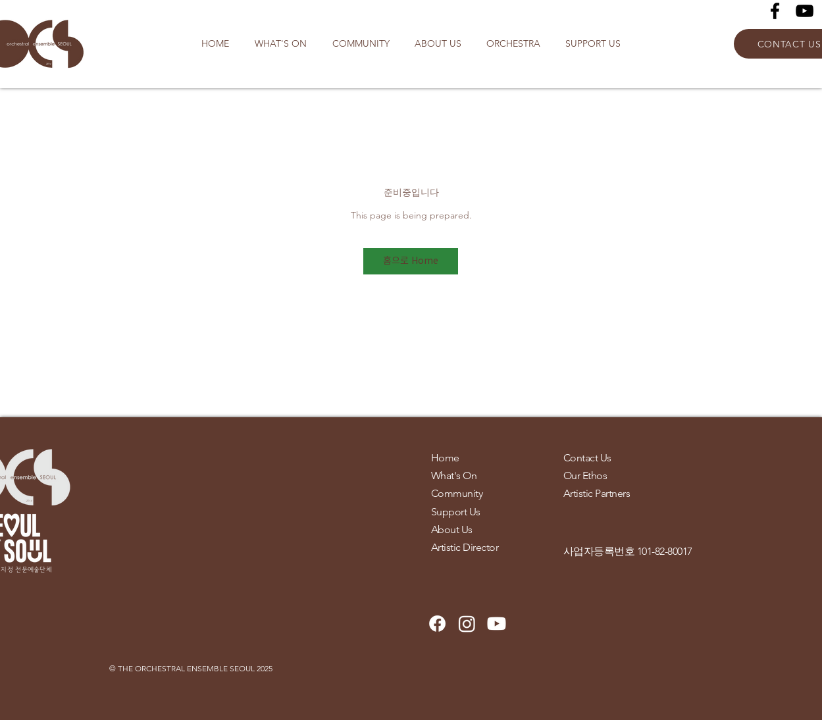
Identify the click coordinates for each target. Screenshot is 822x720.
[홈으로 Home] (410, 261)
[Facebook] (775, 11)
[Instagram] (467, 623)
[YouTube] (804, 11)
